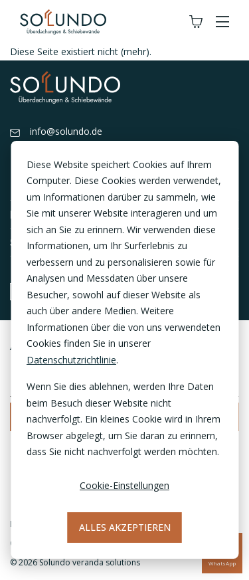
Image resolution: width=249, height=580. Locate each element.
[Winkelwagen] (196, 22)
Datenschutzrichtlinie (71, 359)
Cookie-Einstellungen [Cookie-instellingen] (124, 485)
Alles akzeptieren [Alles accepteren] (125, 527)
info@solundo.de (56, 132)
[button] (222, 22)
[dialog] (124, 350)
